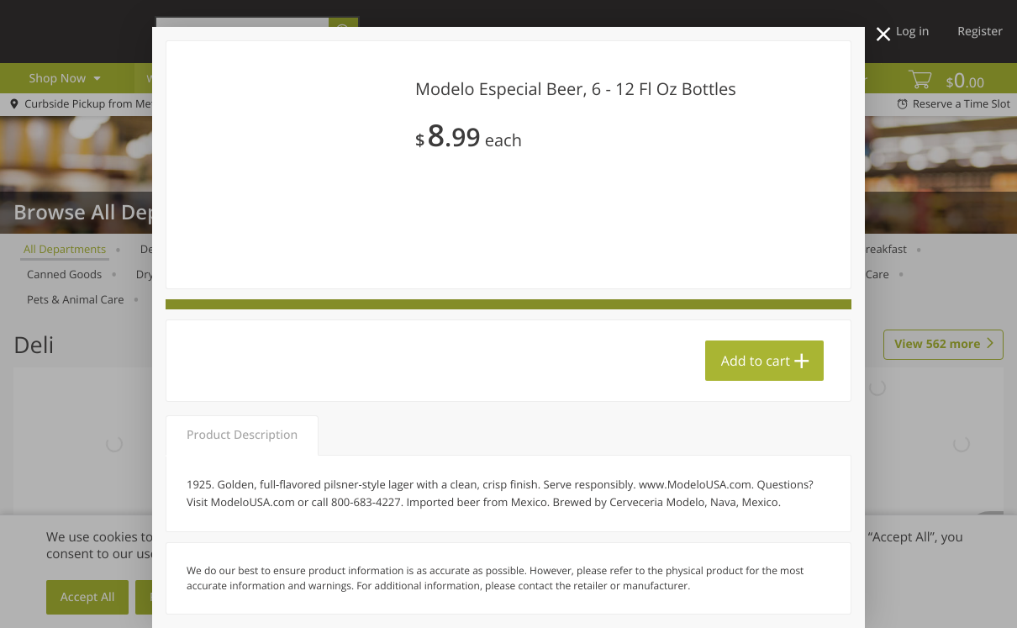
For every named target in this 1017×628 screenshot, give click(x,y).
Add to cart (755, 360)
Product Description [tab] (242, 435)
